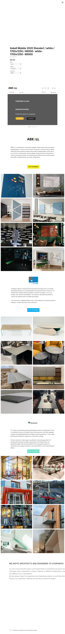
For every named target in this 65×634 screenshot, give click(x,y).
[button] (42, 88)
